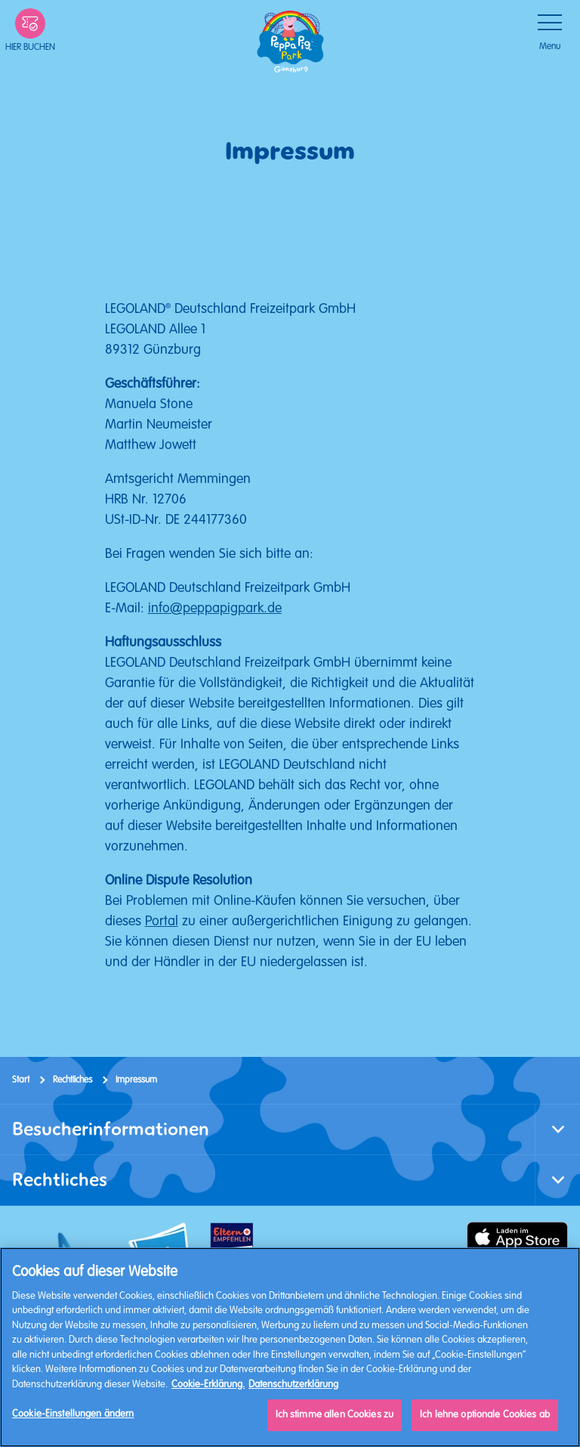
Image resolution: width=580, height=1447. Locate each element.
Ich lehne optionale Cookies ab (485, 1414)
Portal (161, 921)
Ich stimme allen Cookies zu (335, 1414)
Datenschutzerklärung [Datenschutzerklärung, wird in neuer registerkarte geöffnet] (293, 1384)
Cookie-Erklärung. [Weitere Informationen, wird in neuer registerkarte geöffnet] (208, 1384)
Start (20, 1080)
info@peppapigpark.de (215, 608)
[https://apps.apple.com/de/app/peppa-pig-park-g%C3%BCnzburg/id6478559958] (517, 1237)
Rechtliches (72, 1080)
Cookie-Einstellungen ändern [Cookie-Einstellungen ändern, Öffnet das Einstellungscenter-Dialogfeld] (73, 1414)
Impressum (136, 1080)
